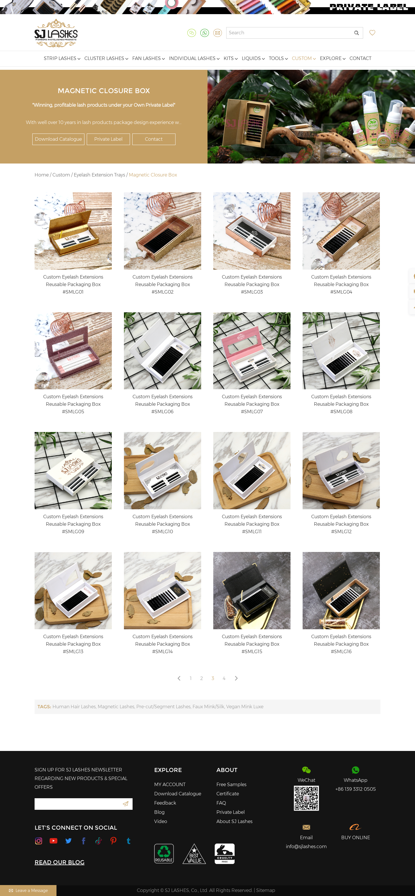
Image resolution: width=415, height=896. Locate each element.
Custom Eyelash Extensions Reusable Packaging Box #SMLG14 (163, 644)
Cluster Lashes (106, 58)
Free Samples (231, 784)
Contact (360, 58)
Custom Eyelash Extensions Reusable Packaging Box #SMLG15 (252, 644)
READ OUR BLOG (59, 862)
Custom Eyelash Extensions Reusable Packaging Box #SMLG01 (73, 284)
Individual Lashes (194, 58)
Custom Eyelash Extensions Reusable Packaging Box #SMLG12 (341, 524)
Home (42, 175)
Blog (159, 812)
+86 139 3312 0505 (355, 789)
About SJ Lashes (234, 821)
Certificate (227, 794)
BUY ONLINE (355, 837)
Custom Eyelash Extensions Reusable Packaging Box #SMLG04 (341, 284)
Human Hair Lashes (74, 706)
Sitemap (265, 890)
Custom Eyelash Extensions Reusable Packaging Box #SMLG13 (73, 644)
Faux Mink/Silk (208, 706)
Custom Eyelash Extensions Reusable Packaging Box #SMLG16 (341, 644)
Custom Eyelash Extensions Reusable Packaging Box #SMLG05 (73, 404)
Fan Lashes (148, 58)
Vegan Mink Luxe (244, 706)
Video (160, 821)
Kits (231, 58)
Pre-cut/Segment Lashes (163, 706)
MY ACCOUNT (170, 784)
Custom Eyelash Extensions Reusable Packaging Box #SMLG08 (341, 404)
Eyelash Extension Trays (99, 175)
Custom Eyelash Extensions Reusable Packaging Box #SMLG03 (252, 284)
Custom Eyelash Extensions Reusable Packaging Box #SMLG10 (163, 524)
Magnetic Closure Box (153, 175)
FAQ (221, 803)
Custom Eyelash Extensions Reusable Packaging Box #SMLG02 (163, 284)
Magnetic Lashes (116, 706)
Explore (333, 58)
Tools (278, 58)
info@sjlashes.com (306, 846)
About (226, 770)
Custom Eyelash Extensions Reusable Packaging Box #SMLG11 (252, 524)
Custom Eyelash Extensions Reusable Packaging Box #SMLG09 (73, 524)
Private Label (108, 139)
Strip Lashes (62, 58)
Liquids (253, 58)
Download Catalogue (58, 139)
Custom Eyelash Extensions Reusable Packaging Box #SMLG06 (163, 404)
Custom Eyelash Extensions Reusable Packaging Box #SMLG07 (252, 404)
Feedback (165, 803)
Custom (304, 58)
